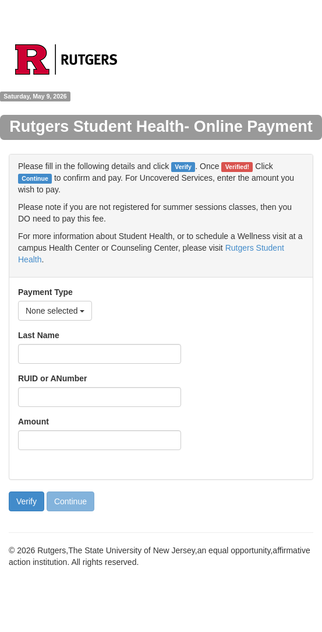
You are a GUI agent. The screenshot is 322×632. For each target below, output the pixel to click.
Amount (33, 421)
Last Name (38, 335)
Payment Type (45, 292)
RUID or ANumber (52, 378)
